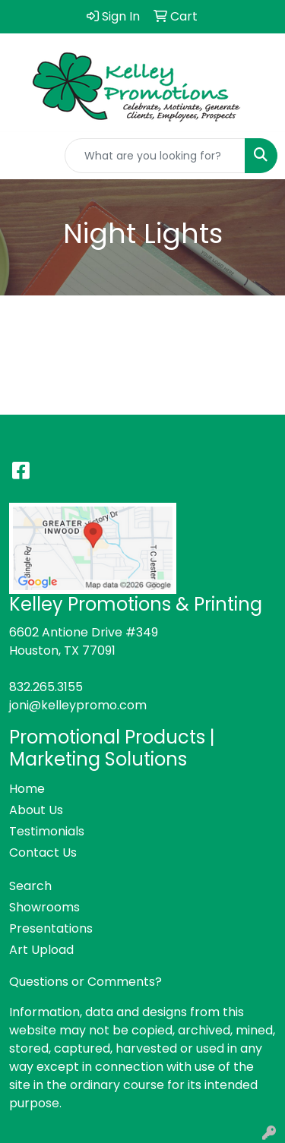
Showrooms (44, 907)
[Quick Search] (155, 155)
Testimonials (46, 831)
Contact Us (43, 852)
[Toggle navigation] (24, 155)
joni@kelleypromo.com (78, 705)
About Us (36, 810)
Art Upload (41, 949)
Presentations (51, 928)
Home (27, 788)
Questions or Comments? (85, 981)
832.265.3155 (46, 687)
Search (30, 886)
